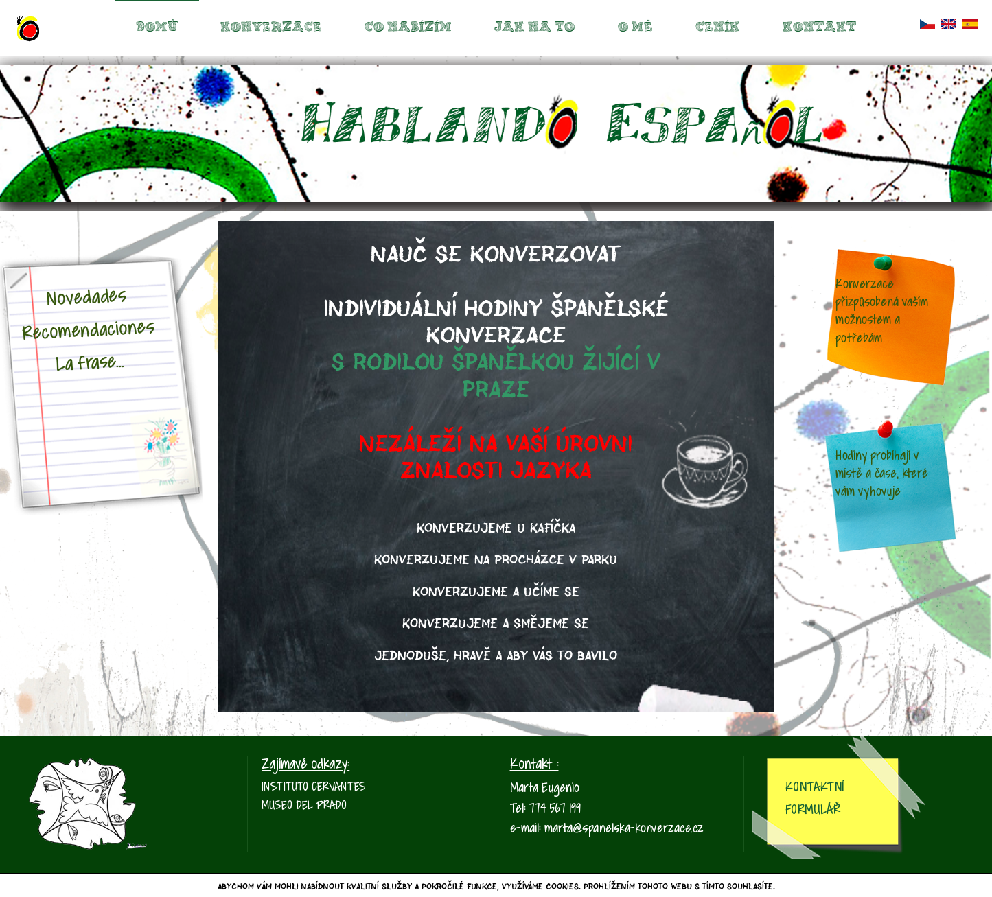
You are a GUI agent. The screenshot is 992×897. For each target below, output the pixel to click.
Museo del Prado (304, 806)
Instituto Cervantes (314, 787)
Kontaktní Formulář (814, 799)
